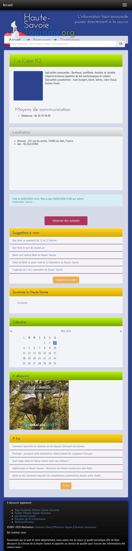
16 (50, 353)
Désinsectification (24, 521)
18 (24, 358)
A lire (66, 485)
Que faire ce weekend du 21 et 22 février (34, 240)
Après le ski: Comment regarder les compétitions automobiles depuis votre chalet (56, 475)
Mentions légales (63, 527)
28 (39, 363)
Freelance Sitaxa (43, 527)
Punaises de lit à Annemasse (30, 519)
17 (55, 353)
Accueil (8, 5)
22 (44, 358)
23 (50, 358)
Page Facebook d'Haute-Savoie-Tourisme (37, 510)
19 (29, 358)
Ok (121, 43)
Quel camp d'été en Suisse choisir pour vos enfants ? (40, 460)
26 (29, 363)
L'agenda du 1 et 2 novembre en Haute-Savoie (37, 269)
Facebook (22, 302)
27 (34, 363)
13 (34, 353)
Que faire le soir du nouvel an (28, 247)
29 (44, 363)
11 (24, 353)
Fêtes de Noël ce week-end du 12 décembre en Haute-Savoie (45, 262)
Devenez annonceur (85, 527)
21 (39, 358)
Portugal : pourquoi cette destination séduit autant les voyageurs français (52, 453)
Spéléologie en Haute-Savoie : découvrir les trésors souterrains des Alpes (52, 468)
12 (29, 353)
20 (34, 358)
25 (24, 363)
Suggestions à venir (66, 279)
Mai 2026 (66, 331)
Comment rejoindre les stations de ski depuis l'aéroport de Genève (48, 446)
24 (55, 358)
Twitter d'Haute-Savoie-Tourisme (33, 513)
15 (44, 353)
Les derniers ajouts (25, 516)
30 (50, 363)
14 (39, 353)
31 (55, 363)
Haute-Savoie (49, 24)
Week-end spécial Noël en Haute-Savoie (34, 255)
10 (55, 348)
